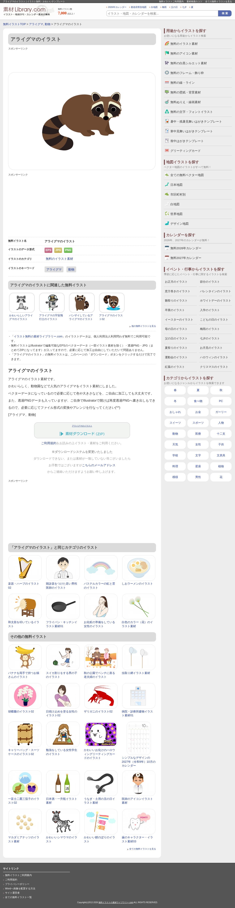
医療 (198, 433)
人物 (221, 422)
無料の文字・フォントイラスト (191, 111)
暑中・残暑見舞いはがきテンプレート (196, 121)
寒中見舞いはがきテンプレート (191, 131)
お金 (198, 412)
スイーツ (175, 422)
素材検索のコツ (194, 1)
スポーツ (198, 422)
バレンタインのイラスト (215, 291)
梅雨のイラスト (210, 328)
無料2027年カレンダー (185, 258)
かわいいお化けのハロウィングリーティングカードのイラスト (99, 753)
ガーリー (221, 412)
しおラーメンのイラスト (137, 583)
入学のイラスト (210, 310)
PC (221, 401)
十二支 (221, 433)
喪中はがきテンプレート (187, 141)
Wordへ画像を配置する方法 (20, 888)
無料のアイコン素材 (184, 53)
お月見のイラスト (211, 347)
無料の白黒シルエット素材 (188, 63)
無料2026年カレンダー (185, 248)
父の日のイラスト (176, 338)
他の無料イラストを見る (143, 326)
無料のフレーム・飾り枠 (187, 73)
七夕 (184, 7)
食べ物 (198, 401)
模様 (175, 477)
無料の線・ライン (182, 82)
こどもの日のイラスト (214, 319)
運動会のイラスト (176, 357)
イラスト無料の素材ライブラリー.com (38, 336)
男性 (198, 477)
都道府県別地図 (138, 7)
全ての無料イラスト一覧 (18, 897)
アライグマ (36, 24)
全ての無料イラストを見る (218, 1)
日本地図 (176, 184)
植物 (221, 466)
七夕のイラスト (210, 338)
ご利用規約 (48, 443)
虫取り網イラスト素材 (136, 673)
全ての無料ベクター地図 (187, 175)
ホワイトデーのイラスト (215, 300)
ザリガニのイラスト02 (98, 711)
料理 (175, 466)
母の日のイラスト (176, 328)
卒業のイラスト (175, 310)
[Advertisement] (82, 60)
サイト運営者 (12, 892)
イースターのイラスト (179, 319)
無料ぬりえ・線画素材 (185, 102)
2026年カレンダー (117, 7)
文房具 (221, 455)
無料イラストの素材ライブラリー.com (115, 902)
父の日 (174, 7)
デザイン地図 (179, 223)
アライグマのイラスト (82, 426)
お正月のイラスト (176, 281)
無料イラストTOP (14, 24)
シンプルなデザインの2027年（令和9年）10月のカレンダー (139, 761)
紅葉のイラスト (175, 366)
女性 (198, 444)
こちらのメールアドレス (98, 465)
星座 (198, 466)
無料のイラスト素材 (59, 258)
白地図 (154, 7)
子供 (221, 444)
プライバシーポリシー (17, 884)
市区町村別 (178, 194)
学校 (175, 455)
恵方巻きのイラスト (177, 291)
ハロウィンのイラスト (214, 357)
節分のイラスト (210, 281)
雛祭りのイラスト (176, 300)
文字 (198, 455)
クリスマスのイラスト (214, 366)
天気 (175, 444)
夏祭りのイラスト (176, 347)
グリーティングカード (185, 150)
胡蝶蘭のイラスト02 (21, 711)
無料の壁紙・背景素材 (185, 92)
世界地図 (176, 214)
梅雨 (164, 7)
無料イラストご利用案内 (171, 1)
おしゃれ (175, 412)
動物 (47, 24)
